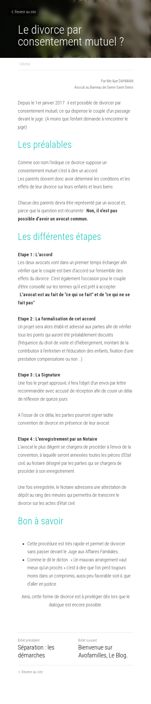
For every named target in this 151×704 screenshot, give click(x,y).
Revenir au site (23, 12)
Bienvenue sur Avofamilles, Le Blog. (103, 651)
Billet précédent (29, 640)
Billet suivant (87, 640)
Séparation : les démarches (36, 651)
